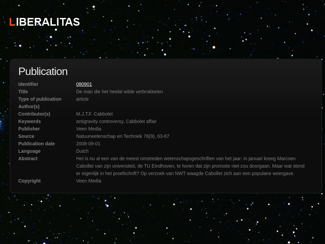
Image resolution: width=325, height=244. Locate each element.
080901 (84, 84)
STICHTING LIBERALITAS (44, 21)
